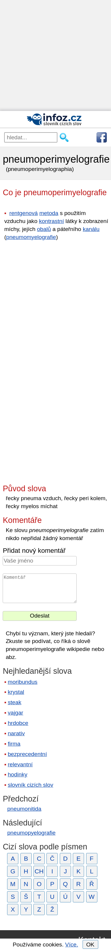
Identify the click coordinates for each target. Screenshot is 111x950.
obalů (44, 229)
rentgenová (23, 213)
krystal (16, 692)
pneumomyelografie (31, 237)
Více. (71, 944)
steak (14, 702)
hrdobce (18, 723)
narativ (16, 733)
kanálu (91, 229)
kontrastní (51, 221)
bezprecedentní (27, 754)
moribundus (22, 682)
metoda (48, 213)
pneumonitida (24, 809)
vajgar (15, 713)
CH (39, 871)
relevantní (20, 764)
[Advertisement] (55, 55)
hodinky (17, 774)
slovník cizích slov (30, 785)
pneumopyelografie (31, 833)
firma (14, 744)
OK (90, 944)
